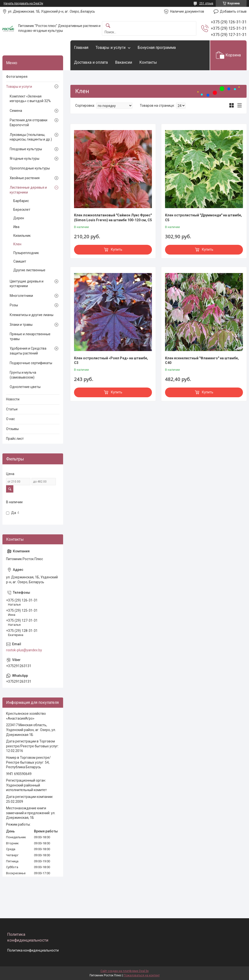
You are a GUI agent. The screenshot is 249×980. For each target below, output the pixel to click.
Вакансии (123, 62)
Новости (12, 399)
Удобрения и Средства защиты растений (28, 350)
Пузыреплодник (26, 253)
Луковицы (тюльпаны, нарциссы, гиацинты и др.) (31, 137)
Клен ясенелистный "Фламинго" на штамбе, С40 (202, 360)
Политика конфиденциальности (33, 950)
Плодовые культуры (26, 149)
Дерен (18, 218)
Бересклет (21, 210)
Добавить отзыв (233, 11)
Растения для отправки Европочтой (28, 122)
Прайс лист (15, 439)
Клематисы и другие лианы (31, 315)
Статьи (11, 409)
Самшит (19, 261)
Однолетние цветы (25, 387)
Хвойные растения (25, 178)
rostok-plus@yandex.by (24, 650)
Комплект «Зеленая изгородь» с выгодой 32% (30, 98)
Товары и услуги (110, 47)
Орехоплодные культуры (30, 168)
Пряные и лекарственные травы (30, 336)
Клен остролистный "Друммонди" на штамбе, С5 (203, 217)
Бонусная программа (157, 47)
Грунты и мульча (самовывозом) (23, 375)
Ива (16, 227)
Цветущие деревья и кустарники (26, 283)
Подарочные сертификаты (31, 363)
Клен (17, 244)
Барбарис (21, 201)
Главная (81, 47)
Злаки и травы (21, 325)
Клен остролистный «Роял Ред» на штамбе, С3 (111, 360)
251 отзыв (206, 3)
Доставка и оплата (91, 62)
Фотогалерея (16, 77)
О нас (10, 419)
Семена (16, 111)
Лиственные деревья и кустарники (28, 189)
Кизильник (22, 236)
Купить (116, 249)
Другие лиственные (29, 270)
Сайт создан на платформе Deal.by (124, 971)
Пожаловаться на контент (142, 975)
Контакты (148, 62)
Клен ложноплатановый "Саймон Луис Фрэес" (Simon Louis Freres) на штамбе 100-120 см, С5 (113, 217)
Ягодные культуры (24, 158)
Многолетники (21, 296)
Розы (14, 305)
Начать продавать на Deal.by (23, 3)
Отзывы (12, 429)
